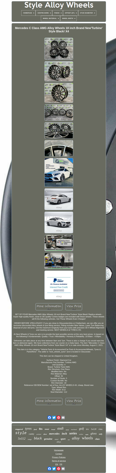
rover (47, 429)
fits (40, 428)
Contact (59, 454)
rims (100, 429)
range (30, 439)
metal (67, 429)
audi (60, 428)
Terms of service (59, 461)
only (100, 434)
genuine (48, 438)
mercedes (54, 433)
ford (35, 429)
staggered (19, 429)
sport (63, 438)
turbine (81, 434)
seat (69, 439)
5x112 (21, 438)
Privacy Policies (58, 457)
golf (81, 428)
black (38, 438)
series (73, 433)
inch (64, 433)
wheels (87, 438)
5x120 (93, 429)
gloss (94, 433)
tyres (28, 428)
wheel (56, 439)
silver (45, 434)
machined (74, 429)
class (97, 439)
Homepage (58, 450)
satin (86, 434)
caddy (31, 434)
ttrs (87, 429)
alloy (76, 438)
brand (53, 429)
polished (38, 434)
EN (56, 464)
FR (61, 464)
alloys (59, 442)
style (21, 433)
